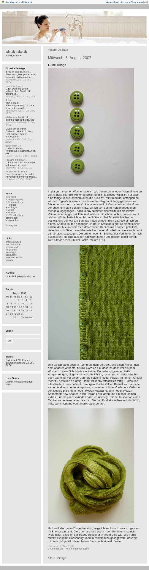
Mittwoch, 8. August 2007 (69, 58)
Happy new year (14, 86)
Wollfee (11, 212)
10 (22, 303)
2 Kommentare (55, 548)
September (27, 317)
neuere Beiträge (58, 49)
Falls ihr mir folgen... (16, 160)
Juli (14, 317)
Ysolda (9, 260)
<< (145, 2)
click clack (16, 51)
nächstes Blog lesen (131, 2)
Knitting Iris (11, 249)
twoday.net (12, 2)
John (8, 100)
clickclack (26, 2)
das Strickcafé (13, 244)
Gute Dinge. (57, 65)
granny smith (12, 247)
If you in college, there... (18, 72)
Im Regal (12, 207)
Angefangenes (15, 199)
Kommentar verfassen (77, 548)
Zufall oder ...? (13, 145)
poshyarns (11, 255)
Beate (116, 531)
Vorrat (11, 210)
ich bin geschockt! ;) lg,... (19, 117)
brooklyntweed (13, 242)
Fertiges (12, 204)
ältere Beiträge (57, 558)
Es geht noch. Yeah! (16, 171)
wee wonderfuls (14, 257)
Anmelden (112, 2)
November (13, 220)
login (8, 384)
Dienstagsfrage (16, 202)
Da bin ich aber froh (16, 129)
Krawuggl (11, 252)
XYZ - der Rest (15, 215)
